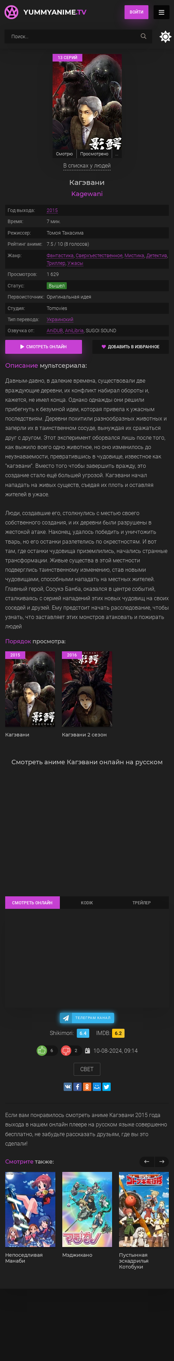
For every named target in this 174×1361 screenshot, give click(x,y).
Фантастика (60, 255)
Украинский (60, 319)
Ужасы (75, 263)
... (116, 153)
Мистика (134, 255)
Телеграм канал (93, 1018)
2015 (52, 210)
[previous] (146, 1162)
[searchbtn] (143, 36)
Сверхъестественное (99, 255)
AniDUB (55, 330)
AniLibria (74, 330)
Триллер (56, 263)
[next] (161, 1162)
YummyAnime (55, 12)
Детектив (156, 255)
